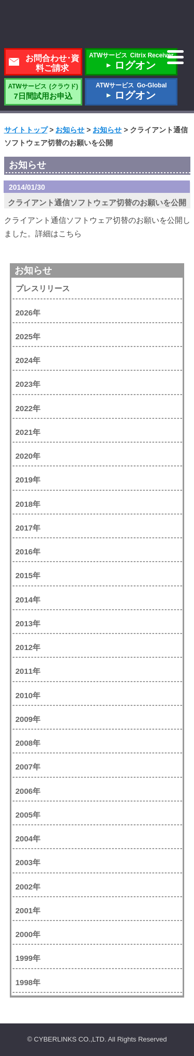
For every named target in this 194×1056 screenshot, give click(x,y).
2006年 (28, 791)
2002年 (28, 886)
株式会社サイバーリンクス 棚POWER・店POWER (97, 25)
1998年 (28, 982)
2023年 (28, 384)
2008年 (28, 742)
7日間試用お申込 (43, 91)
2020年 (28, 455)
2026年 (28, 312)
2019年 (28, 479)
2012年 (28, 647)
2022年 (28, 408)
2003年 (28, 862)
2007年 (28, 766)
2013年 (28, 623)
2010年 (28, 695)
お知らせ (33, 270)
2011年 (28, 671)
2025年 (28, 336)
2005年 (28, 814)
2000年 (28, 934)
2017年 (28, 527)
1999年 (28, 958)
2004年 (28, 838)
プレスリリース (43, 288)
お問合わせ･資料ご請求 (52, 63)
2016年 (28, 551)
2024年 (28, 360)
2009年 (28, 719)
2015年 (28, 575)
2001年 (28, 910)
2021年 (28, 432)
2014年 (28, 599)
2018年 (28, 504)
